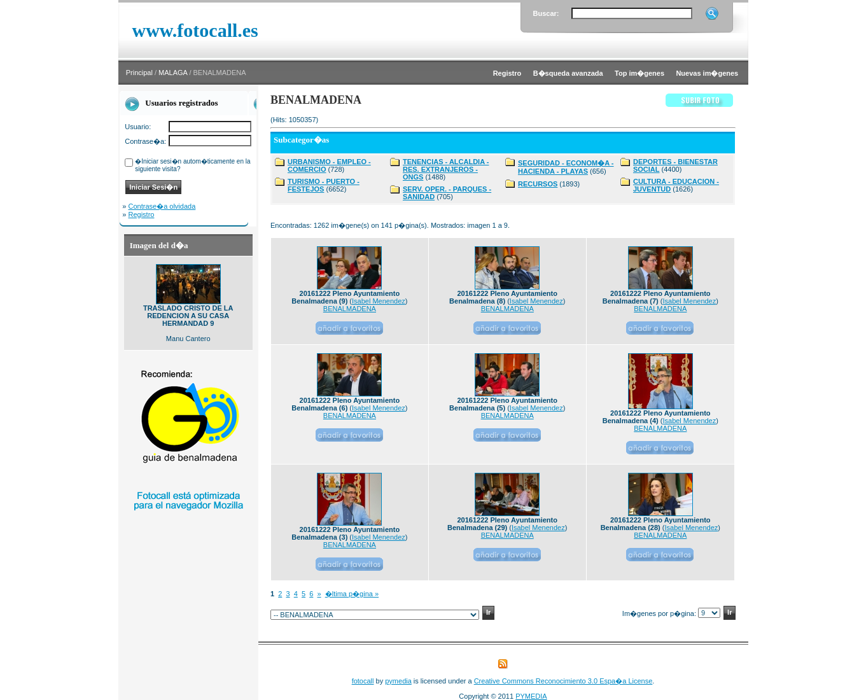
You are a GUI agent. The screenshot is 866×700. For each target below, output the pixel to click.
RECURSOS (537, 184)
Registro (142, 214)
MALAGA (172, 72)
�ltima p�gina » (352, 594)
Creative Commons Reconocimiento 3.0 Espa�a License (563, 681)
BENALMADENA (349, 308)
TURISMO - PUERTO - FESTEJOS (324, 185)
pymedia (398, 681)
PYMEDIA (531, 696)
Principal (139, 72)
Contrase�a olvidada (162, 206)
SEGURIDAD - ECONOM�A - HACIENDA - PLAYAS (566, 167)
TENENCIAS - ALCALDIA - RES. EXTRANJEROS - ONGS (446, 169)
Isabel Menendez (378, 301)
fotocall (363, 681)
